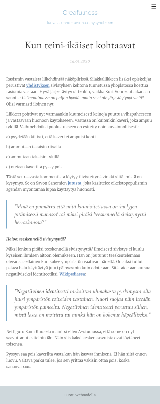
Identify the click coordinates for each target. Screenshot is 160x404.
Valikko (154, 6)
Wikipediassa (72, 274)
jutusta (74, 183)
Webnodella (85, 395)
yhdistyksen (38, 85)
